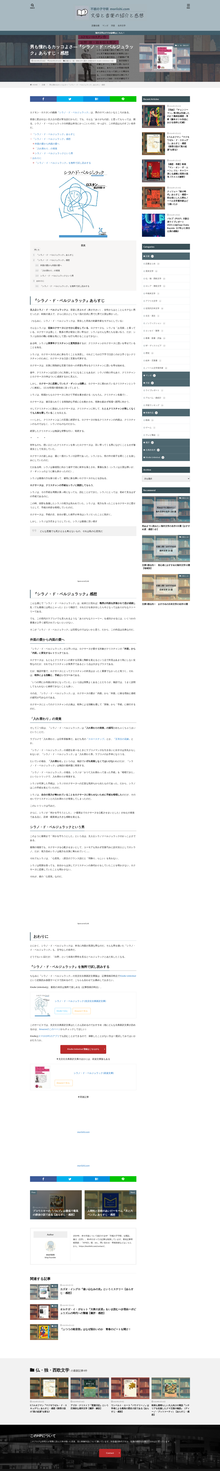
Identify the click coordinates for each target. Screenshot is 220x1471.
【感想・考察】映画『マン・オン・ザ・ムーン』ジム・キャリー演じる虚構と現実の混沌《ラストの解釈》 (177, 170)
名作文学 (122, 25)
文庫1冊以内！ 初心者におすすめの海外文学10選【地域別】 (166, 567)
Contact (110, 1453)
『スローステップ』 (96, 739)
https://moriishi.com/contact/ (92, 1246)
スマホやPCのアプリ (48, 1036)
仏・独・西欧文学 (76, 61)
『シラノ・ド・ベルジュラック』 (74, 112)
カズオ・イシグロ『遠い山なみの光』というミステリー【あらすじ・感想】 (96, 1291)
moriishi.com (83, 1132)
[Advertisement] (83, 558)
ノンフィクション (156, 323)
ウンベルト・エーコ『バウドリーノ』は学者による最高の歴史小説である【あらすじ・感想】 (130, 1408)
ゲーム (151, 427)
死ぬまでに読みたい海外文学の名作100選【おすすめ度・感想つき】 (166, 527)
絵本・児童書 (154, 360)
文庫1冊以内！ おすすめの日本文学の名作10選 (165, 604)
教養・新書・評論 (156, 338)
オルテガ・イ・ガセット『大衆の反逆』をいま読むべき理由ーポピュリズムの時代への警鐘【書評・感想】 (98, 1311)
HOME (35, 85)
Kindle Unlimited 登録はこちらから (83, 1049)
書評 (85, 61)
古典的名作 (92, 61)
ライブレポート (155, 390)
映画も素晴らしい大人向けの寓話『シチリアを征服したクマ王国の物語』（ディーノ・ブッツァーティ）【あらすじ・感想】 (170, 1410)
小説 (112, 61)
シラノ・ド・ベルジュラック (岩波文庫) (94, 1073)
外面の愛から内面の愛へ (47, 143)
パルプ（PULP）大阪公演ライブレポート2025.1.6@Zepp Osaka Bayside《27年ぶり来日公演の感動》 (178, 224)
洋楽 (113, 25)
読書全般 (95, 25)
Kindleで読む (62, 1011)
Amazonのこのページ (49, 1029)
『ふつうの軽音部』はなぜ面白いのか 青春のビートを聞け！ (95, 1329)
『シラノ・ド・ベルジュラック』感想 (51, 138)
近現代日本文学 (155, 308)
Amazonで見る (81, 1011)
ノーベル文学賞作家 (157, 368)
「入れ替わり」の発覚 (46, 148)
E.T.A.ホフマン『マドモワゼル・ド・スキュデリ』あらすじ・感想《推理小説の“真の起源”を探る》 (178, 143)
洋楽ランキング (155, 405)
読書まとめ (153, 263)
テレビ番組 (153, 435)
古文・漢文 (153, 316)
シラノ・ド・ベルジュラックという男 (54, 153)
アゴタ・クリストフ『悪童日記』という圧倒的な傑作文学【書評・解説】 (89, 1407)
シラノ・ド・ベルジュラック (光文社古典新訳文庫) (80, 1001)
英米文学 (152, 271)
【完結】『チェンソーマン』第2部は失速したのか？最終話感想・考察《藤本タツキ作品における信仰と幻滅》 (178, 116)
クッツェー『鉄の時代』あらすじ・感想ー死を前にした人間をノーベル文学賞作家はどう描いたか (177, 197)
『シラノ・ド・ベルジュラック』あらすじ (53, 134)
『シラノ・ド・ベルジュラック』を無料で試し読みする (63, 162)
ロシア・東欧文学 (156, 286)
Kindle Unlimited (103, 61)
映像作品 (152, 412)
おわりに (36, 158)
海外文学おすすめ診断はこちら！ (110, 33)
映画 (150, 420)
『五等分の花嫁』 (122, 739)
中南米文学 (153, 293)
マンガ (105, 25)
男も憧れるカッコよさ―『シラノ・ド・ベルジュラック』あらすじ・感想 (77, 85)
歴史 (150, 353)
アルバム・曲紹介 (156, 397)
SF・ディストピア (156, 345)
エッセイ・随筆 (155, 330)
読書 (67, 61)
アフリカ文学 (154, 301)
